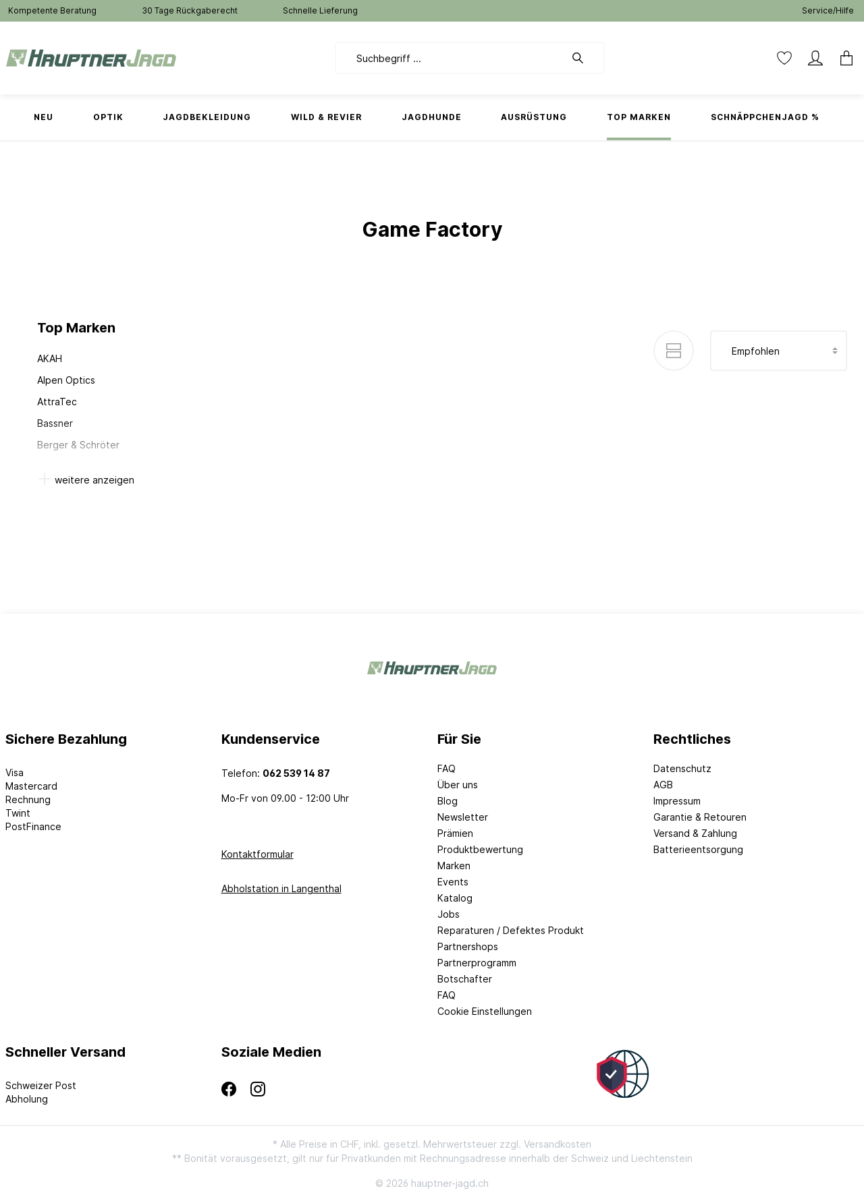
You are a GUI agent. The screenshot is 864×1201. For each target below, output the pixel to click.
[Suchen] (584, 58)
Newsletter (462, 817)
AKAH (49, 358)
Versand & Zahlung (695, 833)
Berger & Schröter (78, 444)
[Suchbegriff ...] (450, 58)
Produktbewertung (480, 849)
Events (452, 881)
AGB (663, 784)
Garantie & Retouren (700, 817)
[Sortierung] (778, 350)
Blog (447, 801)
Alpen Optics (66, 380)
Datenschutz (682, 768)
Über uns (457, 784)
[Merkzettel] (784, 58)
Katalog (455, 898)
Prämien (455, 833)
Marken (453, 865)
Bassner (55, 423)
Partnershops (467, 946)
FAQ (446, 768)
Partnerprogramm (476, 962)
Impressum (677, 801)
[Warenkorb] (842, 58)
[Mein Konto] (815, 58)
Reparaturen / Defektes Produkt (510, 930)
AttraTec (57, 401)
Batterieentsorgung (698, 849)
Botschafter (464, 979)
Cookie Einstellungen (484, 1011)
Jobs (448, 914)
